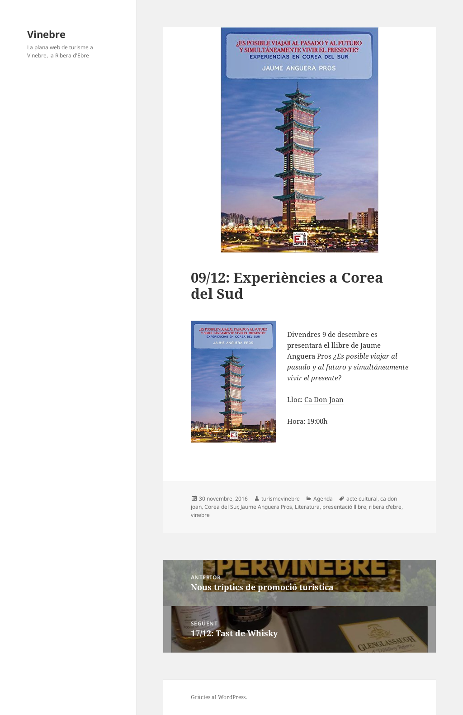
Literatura (307, 507)
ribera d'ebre (385, 507)
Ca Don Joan (324, 399)
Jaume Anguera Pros (266, 507)
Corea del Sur (221, 507)
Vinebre (46, 34)
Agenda (323, 498)
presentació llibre (344, 507)
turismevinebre (280, 498)
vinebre (200, 515)
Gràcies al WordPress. (219, 697)
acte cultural (362, 498)
